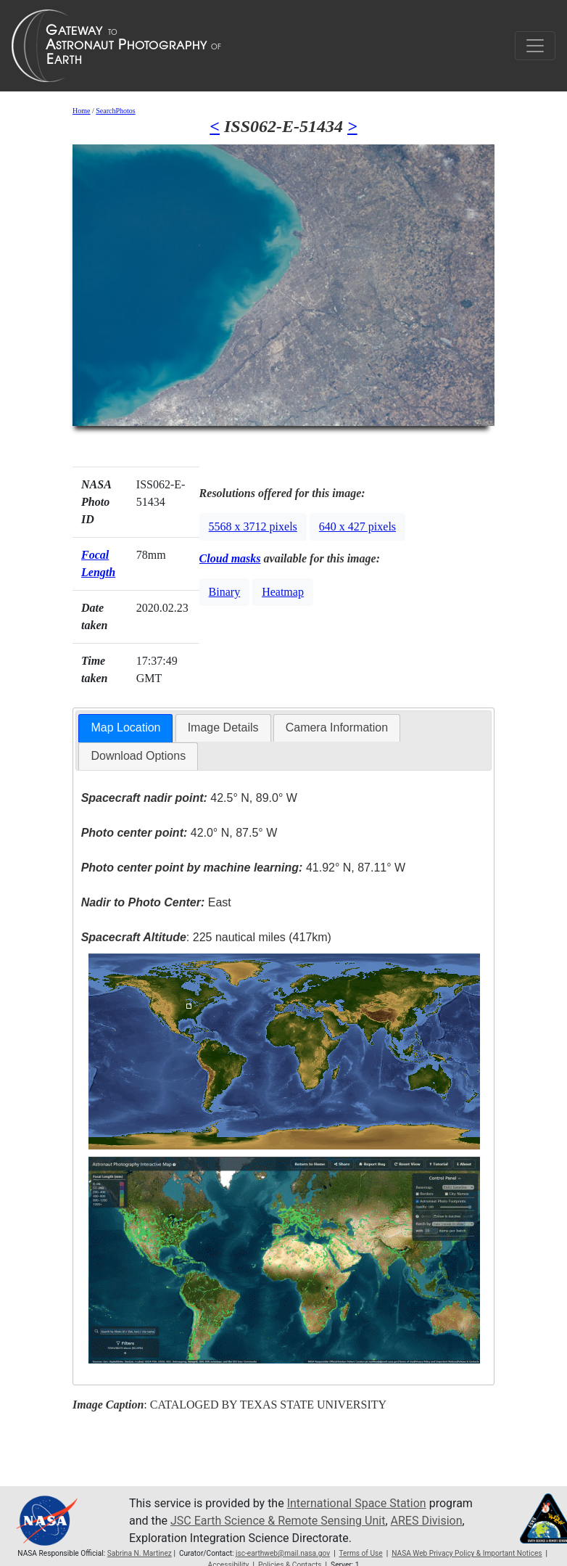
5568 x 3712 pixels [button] (253, 526)
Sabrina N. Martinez (139, 1553)
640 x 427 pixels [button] (357, 526)
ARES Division (427, 1521)
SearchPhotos (115, 111)
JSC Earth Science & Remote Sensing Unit (277, 1521)
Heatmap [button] (283, 592)
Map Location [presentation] (125, 727)
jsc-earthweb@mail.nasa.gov (283, 1553)
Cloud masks (230, 558)
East (156, 902)
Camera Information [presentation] (337, 727)
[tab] (125, 728)
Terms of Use (360, 1553)
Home (81, 111)
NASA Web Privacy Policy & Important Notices (467, 1553)
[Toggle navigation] (535, 45)
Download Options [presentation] (138, 756)
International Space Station (356, 1503)
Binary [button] (225, 592)
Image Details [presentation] (223, 727)
